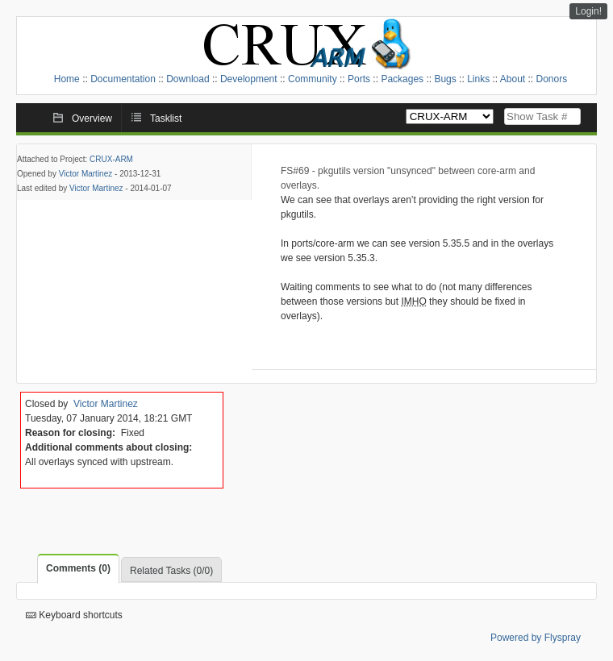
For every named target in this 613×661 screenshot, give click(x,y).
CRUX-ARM (111, 159)
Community (312, 79)
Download (187, 79)
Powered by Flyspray (535, 637)
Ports (359, 79)
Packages (402, 79)
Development (248, 79)
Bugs (445, 79)
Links (478, 79)
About (512, 79)
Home (67, 79)
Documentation (123, 79)
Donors (552, 79)
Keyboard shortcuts (74, 615)
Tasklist (165, 118)
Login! (588, 11)
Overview (92, 118)
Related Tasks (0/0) (171, 570)
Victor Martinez (86, 173)
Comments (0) (78, 568)
